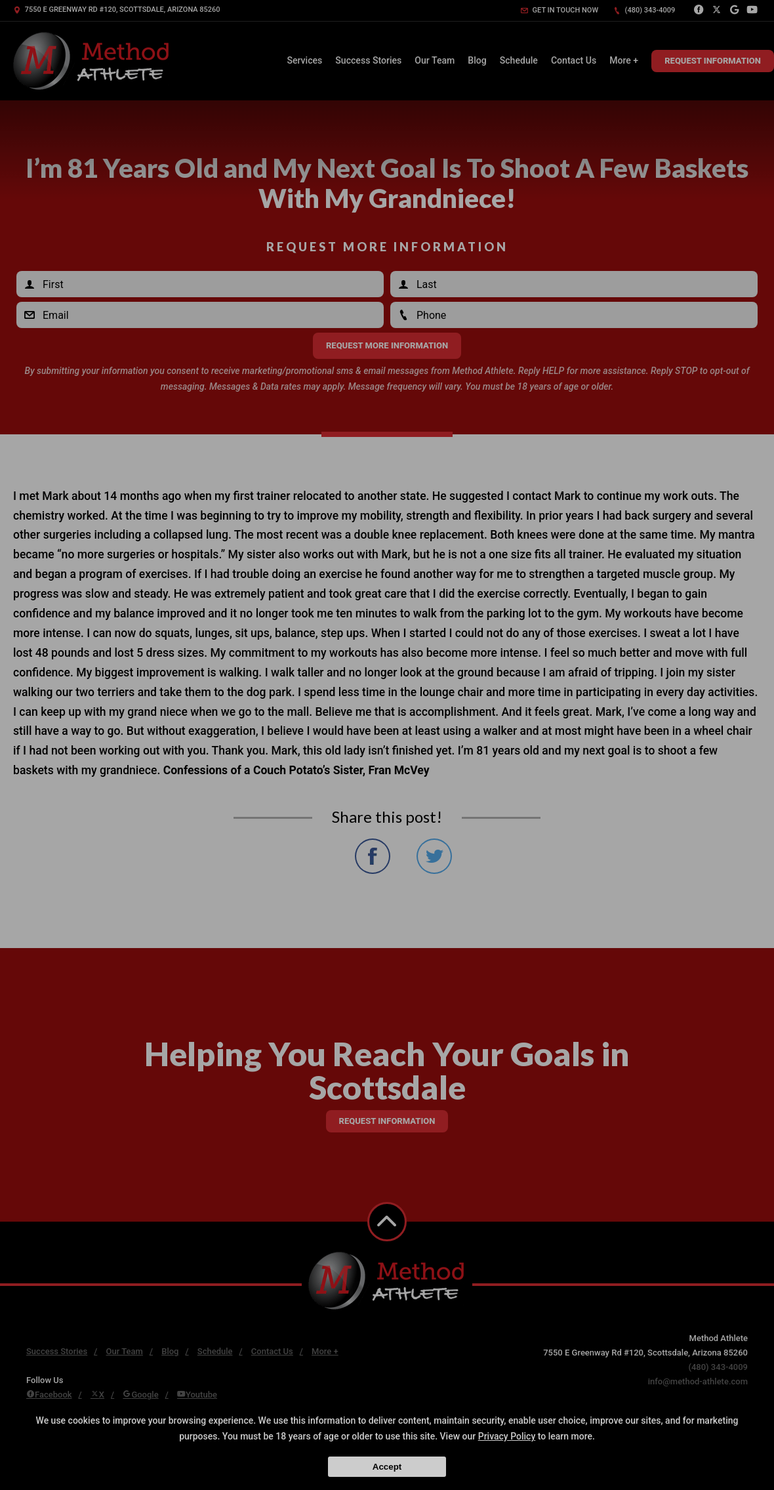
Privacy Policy (507, 1436)
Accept (387, 1467)
